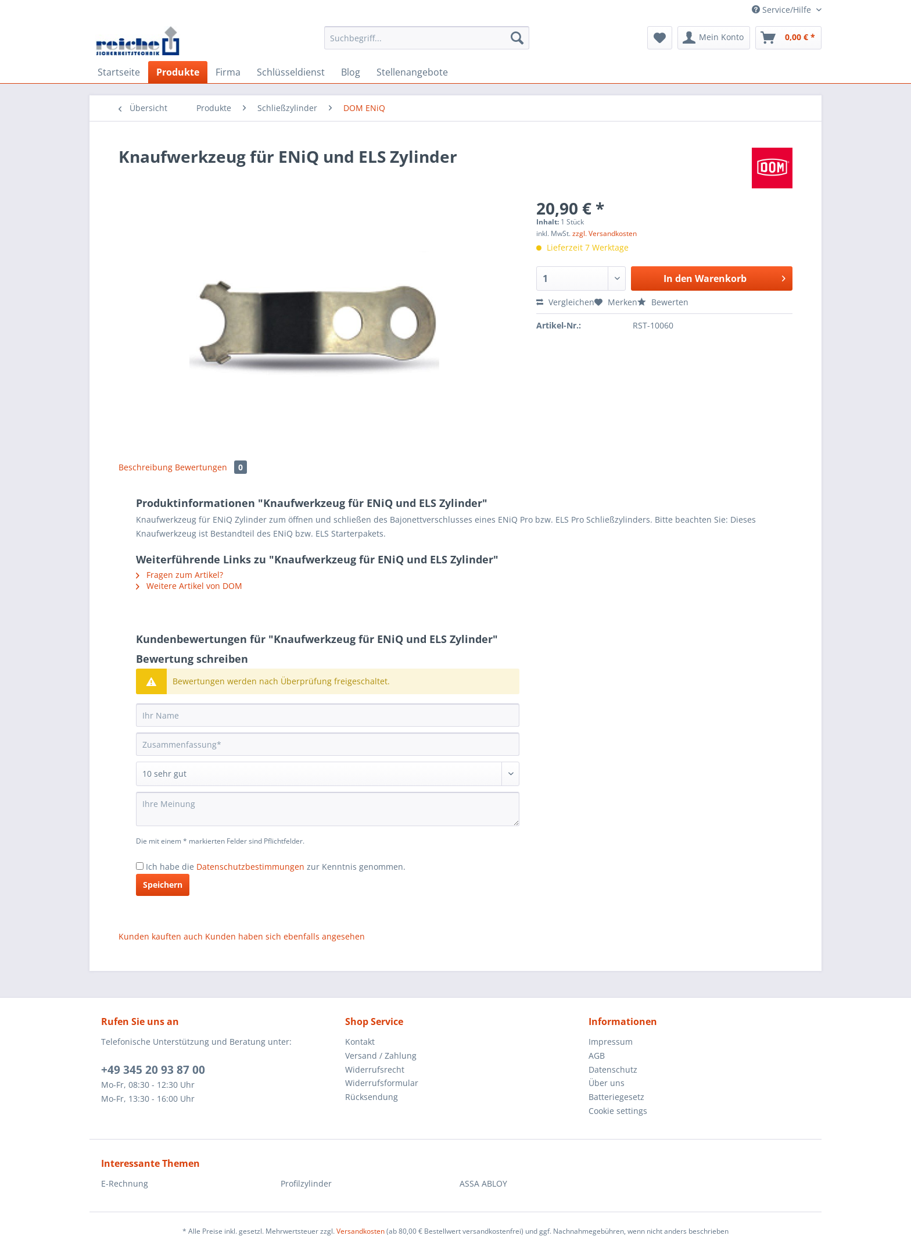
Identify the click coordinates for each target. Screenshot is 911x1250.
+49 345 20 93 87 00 (153, 1069)
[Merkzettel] (659, 37)
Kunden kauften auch (161, 936)
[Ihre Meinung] (327, 809)
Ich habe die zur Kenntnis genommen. (276, 866)
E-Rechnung (124, 1183)
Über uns (607, 1082)
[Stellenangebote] (412, 72)
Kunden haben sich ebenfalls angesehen (285, 936)
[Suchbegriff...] (426, 37)
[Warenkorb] (788, 37)
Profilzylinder (306, 1183)
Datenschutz (613, 1069)
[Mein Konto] (713, 37)
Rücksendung (371, 1096)
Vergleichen (565, 302)
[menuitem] (426, 43)
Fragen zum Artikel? (179, 574)
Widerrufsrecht (374, 1069)
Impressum (611, 1041)
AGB (597, 1055)
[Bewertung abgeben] (327, 774)
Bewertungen (211, 467)
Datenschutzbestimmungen (250, 866)
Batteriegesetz (616, 1096)
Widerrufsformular (381, 1082)
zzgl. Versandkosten (604, 233)
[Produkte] (177, 72)
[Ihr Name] (327, 715)
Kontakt (360, 1041)
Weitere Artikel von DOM (189, 585)
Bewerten (662, 302)
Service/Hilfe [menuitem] (782, 9)
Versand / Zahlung (381, 1055)
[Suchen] (517, 37)
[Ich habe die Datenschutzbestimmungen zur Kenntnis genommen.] (140, 866)
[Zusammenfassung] (327, 744)
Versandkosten (360, 1231)
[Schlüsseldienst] (291, 72)
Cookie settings (618, 1110)
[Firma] (228, 72)
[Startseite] (118, 72)
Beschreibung (146, 467)
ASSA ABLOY (483, 1183)
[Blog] (350, 72)
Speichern (162, 884)
